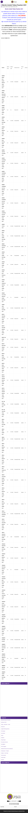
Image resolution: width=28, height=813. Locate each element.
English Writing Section (5, 728)
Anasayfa (3, 6)
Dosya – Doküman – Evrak (5, 724)
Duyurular (3, 726)
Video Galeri (3, 757)
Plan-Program (3, 746)
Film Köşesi (3, 731)
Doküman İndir (3, 722)
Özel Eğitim (3, 744)
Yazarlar (2, 759)
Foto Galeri (3, 733)
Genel (2, 735)
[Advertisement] (14, 49)
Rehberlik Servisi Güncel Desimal (7, 748)
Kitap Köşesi (3, 739)
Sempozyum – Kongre (5, 750)
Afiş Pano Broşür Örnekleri (5, 720)
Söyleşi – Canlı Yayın (4, 753)
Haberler (2, 737)
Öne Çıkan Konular (4, 742)
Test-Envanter (3, 755)
